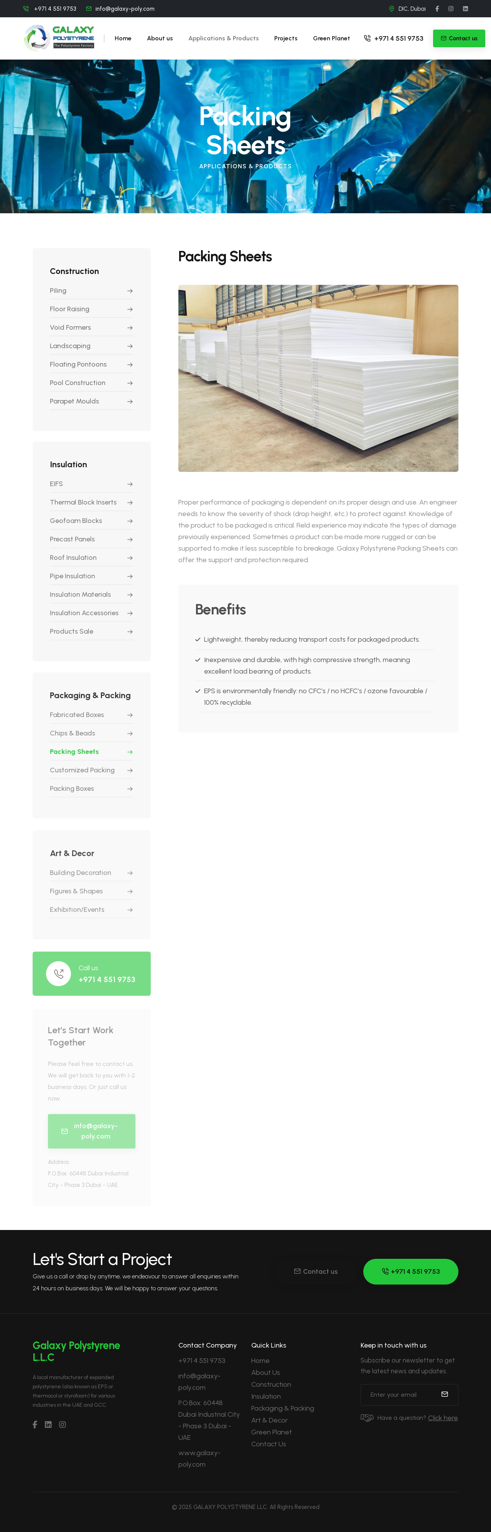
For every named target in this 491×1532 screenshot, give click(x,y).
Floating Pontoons (78, 368)
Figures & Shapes (76, 900)
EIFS (56, 489)
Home (123, 38)
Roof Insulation (73, 563)
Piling (58, 294)
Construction (271, 1384)
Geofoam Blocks (76, 526)
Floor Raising (69, 313)
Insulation (266, 1396)
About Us (265, 1372)
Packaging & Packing (282, 1408)
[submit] (444, 1395)
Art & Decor (269, 1420)
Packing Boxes (72, 796)
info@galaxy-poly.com (125, 8)
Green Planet (331, 38)
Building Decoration (80, 881)
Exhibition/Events (77, 918)
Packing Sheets (74, 759)
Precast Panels (72, 545)
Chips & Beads (72, 740)
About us (160, 38)
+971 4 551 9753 (393, 38)
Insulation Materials (80, 600)
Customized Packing (82, 777)
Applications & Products (223, 38)
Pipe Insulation (72, 582)
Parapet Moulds (74, 405)
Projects (286, 38)
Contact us (316, 1271)
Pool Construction (77, 386)
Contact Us (268, 1444)
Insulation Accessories (84, 618)
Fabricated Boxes (77, 722)
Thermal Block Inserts (83, 508)
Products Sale (71, 637)
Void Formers (70, 331)
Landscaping (70, 349)
